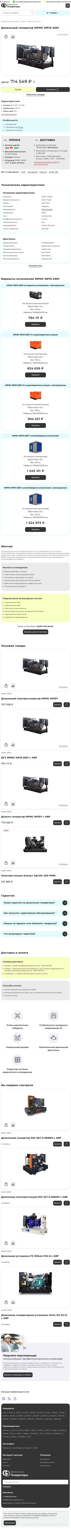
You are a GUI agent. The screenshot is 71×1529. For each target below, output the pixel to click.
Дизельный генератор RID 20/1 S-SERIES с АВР (31, 1138)
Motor (33, 1430)
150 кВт (28, 1416)
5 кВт (5, 1412)
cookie (51, 1516)
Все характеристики (9, 114)
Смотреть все (35, 266)
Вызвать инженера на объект (17, 1375)
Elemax (62, 1430)
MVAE (47, 1430)
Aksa (18, 1433)
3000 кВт (57, 1419)
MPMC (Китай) (46, 209)
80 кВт (5, 1416)
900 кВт (31, 1419)
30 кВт (32, 1412)
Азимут (48, 1433)
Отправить (7, 1486)
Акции (5, 1462)
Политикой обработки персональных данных (21, 1517)
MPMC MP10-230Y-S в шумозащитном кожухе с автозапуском (35, 385)
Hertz (40, 1430)
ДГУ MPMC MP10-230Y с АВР (19, 757)
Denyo (13, 1437)
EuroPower (57, 1433)
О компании (44, 1459)
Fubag (25, 1433)
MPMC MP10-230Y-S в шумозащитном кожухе (35, 335)
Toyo (12, 1433)
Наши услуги (45, 1465)
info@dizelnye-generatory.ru (13, 1500)
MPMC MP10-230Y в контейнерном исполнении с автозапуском (35, 488)
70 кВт (62, 1412)
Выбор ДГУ (7, 1459)
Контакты (6, 1465)
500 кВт (61, 1416)
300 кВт (44, 1416)
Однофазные (32, 172)
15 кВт (18, 1412)
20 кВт (25, 1412)
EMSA (27, 1430)
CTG (29, 1437)
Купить (18, 89)
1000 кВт (39, 1419)
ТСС (41, 1433)
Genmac (6, 1430)
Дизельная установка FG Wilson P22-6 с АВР (30, 1256)
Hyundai (6, 1437)
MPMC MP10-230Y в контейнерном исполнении (35, 436)
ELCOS (19, 1430)
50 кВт (47, 1412)
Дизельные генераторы (10, 21)
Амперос (22, 1437)
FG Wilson (33, 1433)
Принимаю (10, 1523)
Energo (54, 1430)
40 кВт (40, 1412)
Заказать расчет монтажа (35, 632)
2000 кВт (48, 1419)
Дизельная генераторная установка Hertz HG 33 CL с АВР (34, 1317)
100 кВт (20, 1416)
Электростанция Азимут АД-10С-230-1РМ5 (28, 875)
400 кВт (53, 1416)
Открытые (43, 172)
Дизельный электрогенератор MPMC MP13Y (29, 698)
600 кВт (6, 1419)
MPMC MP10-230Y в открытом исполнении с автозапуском (35, 285)
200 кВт (36, 1416)
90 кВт (12, 1416)
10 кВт (23, 21)
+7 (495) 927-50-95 (9, 1496)
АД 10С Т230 (53, 172)
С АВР (35, 1448)
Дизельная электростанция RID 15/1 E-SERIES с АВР (34, 1197)
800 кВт (22, 1419)
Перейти (35, 324)
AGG (13, 1430)
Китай (20, 127)
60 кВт (54, 1412)
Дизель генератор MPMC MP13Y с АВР (25, 816)
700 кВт (14, 1419)
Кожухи (27, 1448)
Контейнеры (17, 1448)
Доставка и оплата (47, 1462)
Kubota (5, 1433)
